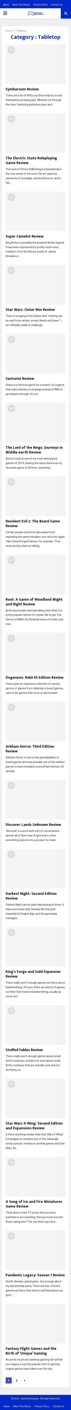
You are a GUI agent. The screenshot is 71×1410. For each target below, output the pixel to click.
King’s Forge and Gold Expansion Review (33, 974)
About (6, 4)
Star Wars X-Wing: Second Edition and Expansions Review (34, 1125)
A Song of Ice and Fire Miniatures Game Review (34, 1204)
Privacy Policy (40, 4)
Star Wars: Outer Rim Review (30, 309)
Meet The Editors (21, 4)
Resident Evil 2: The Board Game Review (33, 523)
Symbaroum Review (22, 89)
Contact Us (57, 4)
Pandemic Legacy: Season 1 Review (35, 1275)
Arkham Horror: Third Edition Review (30, 748)
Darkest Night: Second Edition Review (31, 896)
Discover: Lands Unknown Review (33, 824)
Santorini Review (20, 378)
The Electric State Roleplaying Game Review (31, 160)
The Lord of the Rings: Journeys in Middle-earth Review (34, 450)
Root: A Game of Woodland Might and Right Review (34, 601)
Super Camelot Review (25, 236)
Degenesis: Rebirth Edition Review (34, 677)
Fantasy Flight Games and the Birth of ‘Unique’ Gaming (31, 1351)
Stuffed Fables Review (24, 1050)
